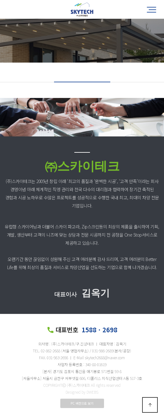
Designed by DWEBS (82, 392)
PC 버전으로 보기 (82, 403)
